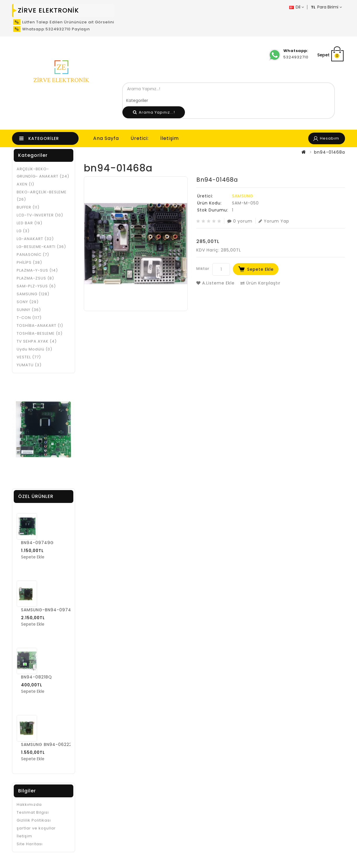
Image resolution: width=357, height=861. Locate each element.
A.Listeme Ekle (215, 283)
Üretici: (140, 138)
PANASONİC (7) (33, 254)
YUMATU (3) (29, 365)
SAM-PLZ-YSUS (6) (36, 286)
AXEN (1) (25, 184)
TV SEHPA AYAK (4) (37, 341)
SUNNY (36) (29, 310)
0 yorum (239, 221)
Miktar (202, 268)
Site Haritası (30, 844)
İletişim (169, 138)
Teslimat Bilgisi (33, 812)
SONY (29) (28, 302)
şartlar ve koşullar (36, 828)
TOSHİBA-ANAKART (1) (40, 325)
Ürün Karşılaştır (260, 283)
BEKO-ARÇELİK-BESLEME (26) (42, 195)
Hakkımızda (29, 804)
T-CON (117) (29, 317)
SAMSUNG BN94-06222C (48, 744)
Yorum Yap (274, 221)
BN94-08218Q (36, 677)
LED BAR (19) (29, 223)
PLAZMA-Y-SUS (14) (37, 270)
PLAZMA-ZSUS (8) (35, 278)
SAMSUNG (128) (33, 294)
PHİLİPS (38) (29, 262)
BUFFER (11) (28, 207)
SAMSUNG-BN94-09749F (49, 610)
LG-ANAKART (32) (35, 239)
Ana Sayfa (106, 138)
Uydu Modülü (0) (34, 349)
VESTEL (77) (29, 357)
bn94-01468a (329, 152)
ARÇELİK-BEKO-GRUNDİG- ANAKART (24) (43, 172)
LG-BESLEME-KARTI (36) (41, 246)
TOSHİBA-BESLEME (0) (40, 333)
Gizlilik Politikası (34, 820)
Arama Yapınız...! (154, 112)
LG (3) (23, 231)
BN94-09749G (37, 543)
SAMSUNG (242, 196)
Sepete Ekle (260, 269)
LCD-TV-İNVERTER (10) (40, 215)
